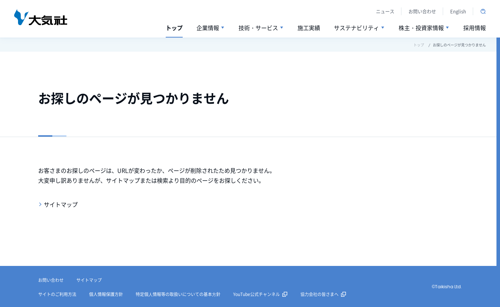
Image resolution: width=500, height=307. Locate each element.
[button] (210, 28)
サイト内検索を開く (483, 11)
